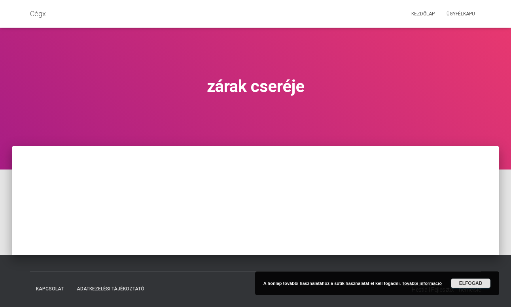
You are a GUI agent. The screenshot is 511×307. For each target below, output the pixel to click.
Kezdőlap (423, 14)
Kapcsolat (50, 289)
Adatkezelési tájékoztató (110, 289)
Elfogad (471, 283)
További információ (422, 283)
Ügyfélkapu (461, 14)
